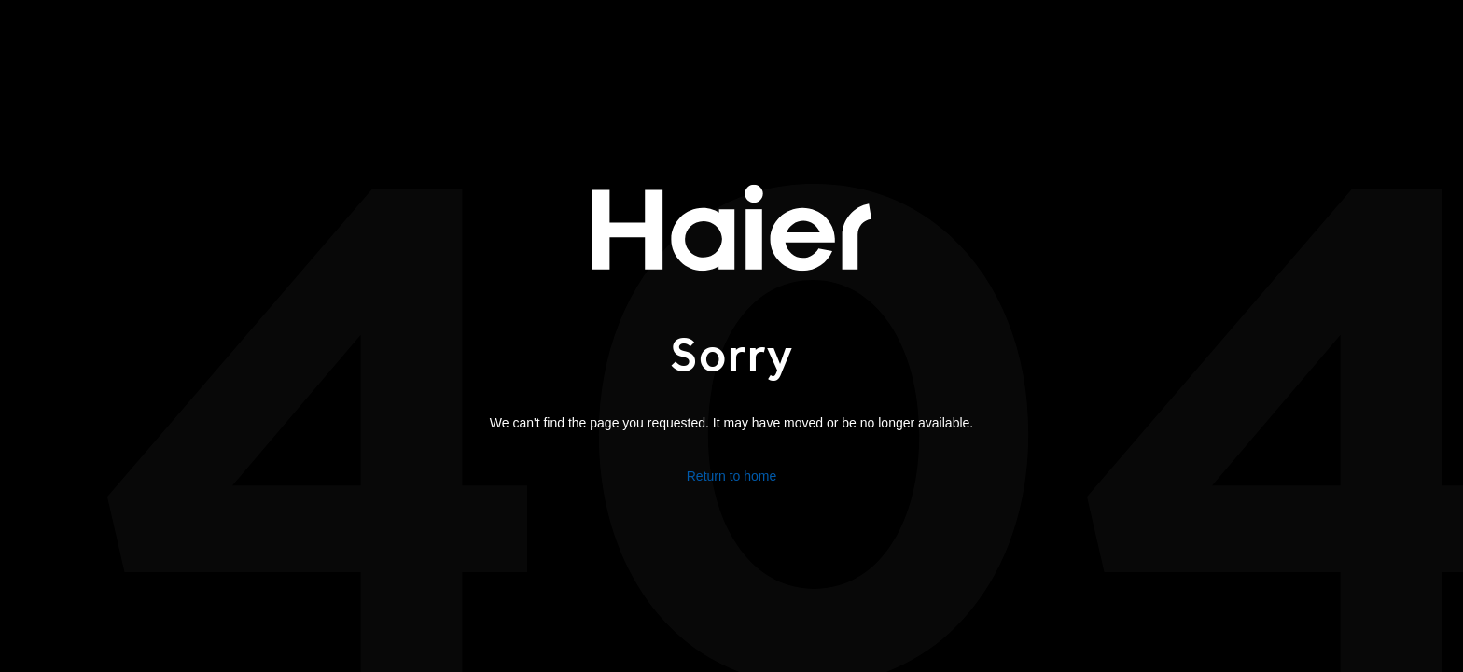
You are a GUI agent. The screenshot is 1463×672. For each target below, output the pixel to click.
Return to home (732, 475)
